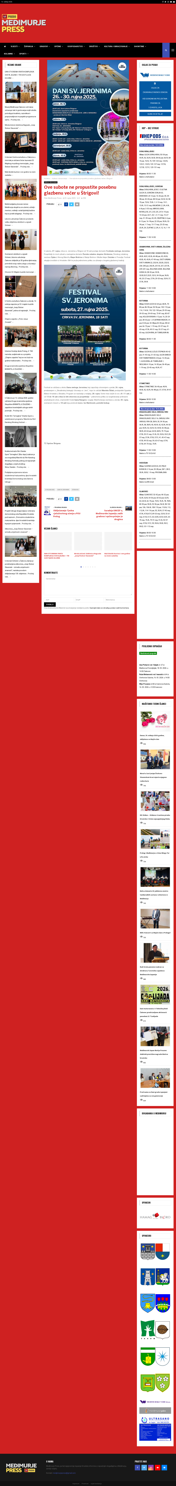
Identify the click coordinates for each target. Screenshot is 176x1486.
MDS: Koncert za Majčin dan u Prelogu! (155, 932)
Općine (57, 46)
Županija (28, 46)
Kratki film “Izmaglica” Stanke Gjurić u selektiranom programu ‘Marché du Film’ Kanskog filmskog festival (20, 419)
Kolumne (8, 54)
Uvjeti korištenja (96, 1484)
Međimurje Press (55, 198)
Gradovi (44, 46)
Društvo (93, 46)
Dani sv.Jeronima (63, 489)
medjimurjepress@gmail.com (64, 1473)
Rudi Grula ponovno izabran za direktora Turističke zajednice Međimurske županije (152, 971)
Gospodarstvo (75, 46)
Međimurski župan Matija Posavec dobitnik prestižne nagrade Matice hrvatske (154, 1054)
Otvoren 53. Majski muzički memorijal (20, 272)
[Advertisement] (129, 23)
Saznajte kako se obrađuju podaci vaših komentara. (109, 608)
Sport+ (23, 54)
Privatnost (85, 1484)
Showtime (139, 46)
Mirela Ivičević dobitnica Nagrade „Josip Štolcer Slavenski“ (87, 554)
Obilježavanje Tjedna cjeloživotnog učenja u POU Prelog (66, 513)
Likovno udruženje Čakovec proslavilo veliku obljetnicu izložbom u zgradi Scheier (19, 222)
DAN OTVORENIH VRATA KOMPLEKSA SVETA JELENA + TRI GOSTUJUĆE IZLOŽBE (56, 555)
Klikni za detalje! (155, 114)
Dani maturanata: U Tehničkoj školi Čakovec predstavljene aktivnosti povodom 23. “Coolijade (154, 1012)
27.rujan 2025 (49, 489)
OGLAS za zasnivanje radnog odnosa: (155, 96)
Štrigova (75, 489)
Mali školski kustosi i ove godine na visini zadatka (117, 554)
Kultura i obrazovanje (116, 46)
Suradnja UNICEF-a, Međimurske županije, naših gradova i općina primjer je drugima (109, 515)
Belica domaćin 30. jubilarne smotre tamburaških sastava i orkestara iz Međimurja (154, 895)
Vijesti (14, 46)
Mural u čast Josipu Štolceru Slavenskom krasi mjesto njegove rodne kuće (153, 777)
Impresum (75, 1484)
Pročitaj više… (17, 120)
